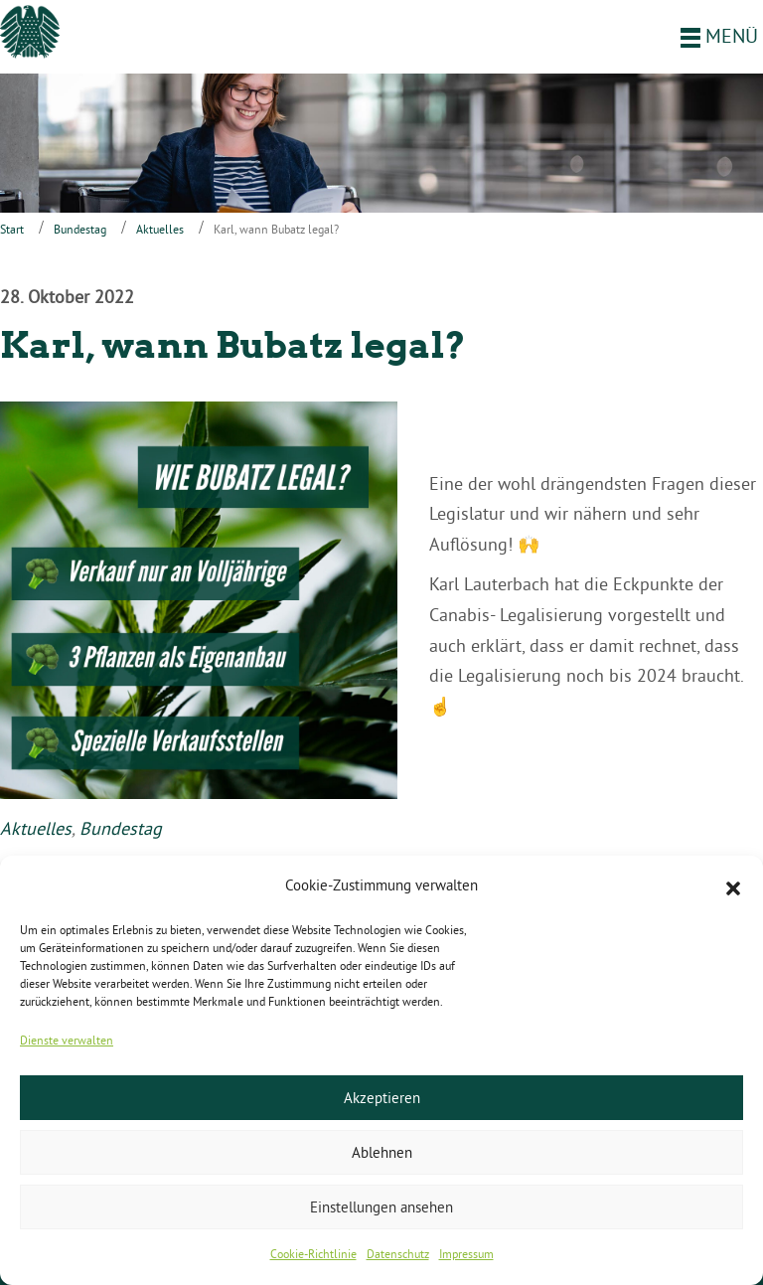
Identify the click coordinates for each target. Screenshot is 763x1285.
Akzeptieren (382, 1097)
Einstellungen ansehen (381, 1207)
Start (12, 229)
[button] (733, 886)
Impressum (466, 1253)
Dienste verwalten (66, 1040)
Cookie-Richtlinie (313, 1253)
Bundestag (80, 229)
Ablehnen (382, 1152)
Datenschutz (398, 1253)
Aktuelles (160, 229)
